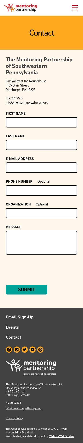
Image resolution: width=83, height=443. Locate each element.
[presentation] (37, 270)
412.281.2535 (13, 403)
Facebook (9, 349)
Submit (26, 289)
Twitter (25, 349)
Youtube (32, 349)
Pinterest (40, 349)
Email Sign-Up (20, 316)
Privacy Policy (14, 418)
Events (12, 327)
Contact (13, 337)
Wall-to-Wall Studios (61, 436)
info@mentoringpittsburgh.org (24, 408)
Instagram (17, 349)
